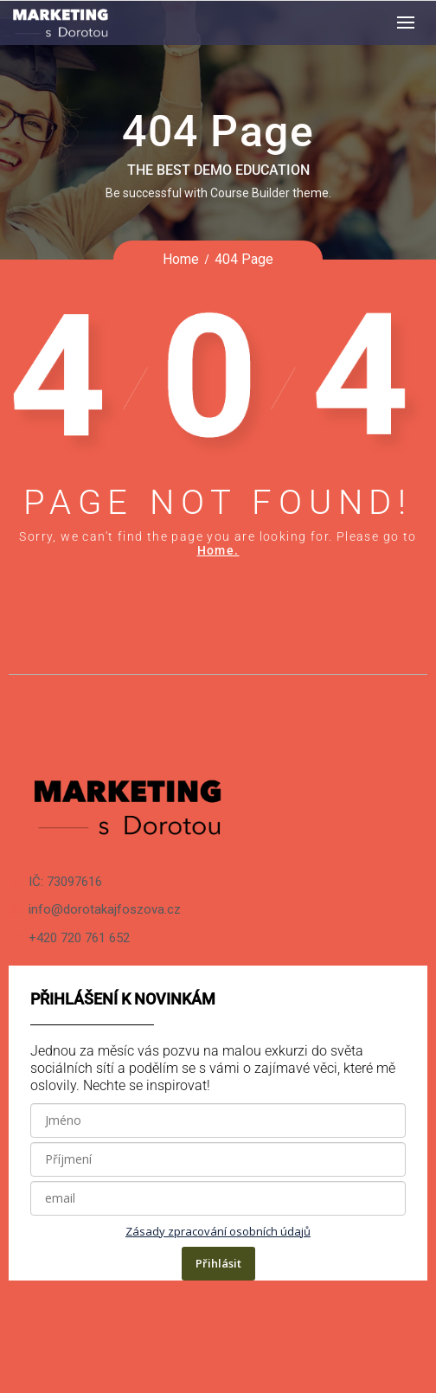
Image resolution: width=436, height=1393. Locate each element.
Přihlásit (218, 1263)
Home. (218, 550)
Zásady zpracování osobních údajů (218, 1231)
